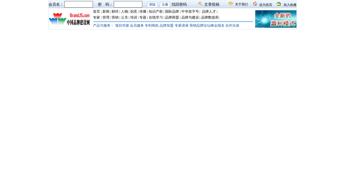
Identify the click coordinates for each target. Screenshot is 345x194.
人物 (124, 11)
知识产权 (156, 11)
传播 (142, 11)
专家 (96, 17)
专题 (142, 17)
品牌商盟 (172, 17)
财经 (115, 11)
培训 (133, 17)
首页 (96, 11)
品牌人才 (209, 11)
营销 (115, 17)
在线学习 (156, 17)
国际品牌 (172, 11)
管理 (105, 17)
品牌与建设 (190, 17)
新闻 (105, 11)
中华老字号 (190, 11)
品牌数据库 (210, 17)
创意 (133, 11)
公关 (124, 17)
